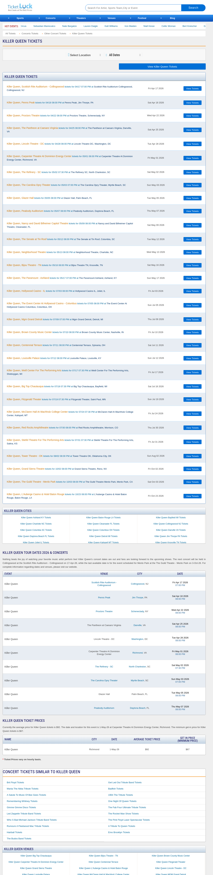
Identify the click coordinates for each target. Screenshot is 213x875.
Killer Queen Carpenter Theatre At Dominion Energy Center (36, 862)
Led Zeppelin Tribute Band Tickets (24, 813)
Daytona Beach (137, 708)
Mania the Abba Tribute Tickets (22, 788)
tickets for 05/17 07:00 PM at (62, 278)
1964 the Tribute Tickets (120, 795)
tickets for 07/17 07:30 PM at (68, 372)
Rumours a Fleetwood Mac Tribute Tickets (28, 826)
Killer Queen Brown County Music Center (171, 856)
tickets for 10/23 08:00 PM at (67, 496)
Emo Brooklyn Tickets (119, 832)
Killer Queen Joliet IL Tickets (36, 542)
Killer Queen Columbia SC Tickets (36, 530)
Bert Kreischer (197, 26)
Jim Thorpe (137, 597)
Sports (20, 18)
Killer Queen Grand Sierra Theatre (36, 868)
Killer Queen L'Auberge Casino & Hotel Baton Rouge (103, 868)
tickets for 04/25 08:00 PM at (69, 130)
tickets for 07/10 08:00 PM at (65, 332)
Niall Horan (156, 26)
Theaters (81, 18)
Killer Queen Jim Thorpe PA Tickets (170, 536)
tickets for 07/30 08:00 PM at (62, 427)
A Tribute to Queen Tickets (121, 826)
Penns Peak (104, 597)
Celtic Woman (176, 26)
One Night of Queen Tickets (122, 801)
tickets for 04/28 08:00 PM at (59, 143)
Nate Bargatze (77, 26)
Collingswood (137, 584)
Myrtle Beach (137, 680)
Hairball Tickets (14, 832)
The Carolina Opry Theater (104, 680)
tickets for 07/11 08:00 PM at (56, 345)
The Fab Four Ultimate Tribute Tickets (127, 807)
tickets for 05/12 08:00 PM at (61, 239)
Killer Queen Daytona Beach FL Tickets (36, 536)
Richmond (137, 652)
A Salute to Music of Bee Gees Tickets (26, 795)
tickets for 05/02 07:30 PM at (58, 172)
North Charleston (137, 666)
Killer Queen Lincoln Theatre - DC (170, 868)
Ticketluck (42, 7)
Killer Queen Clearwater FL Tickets (103, 524)
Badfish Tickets (115, 788)
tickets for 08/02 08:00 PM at (59, 456)
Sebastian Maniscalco (51, 26)
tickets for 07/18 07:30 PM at (57, 386)
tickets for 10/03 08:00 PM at (70, 481)
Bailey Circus (27, 26)
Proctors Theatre (104, 611)
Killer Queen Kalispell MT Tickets (103, 542)
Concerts (51, 18)
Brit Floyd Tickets (15, 782)
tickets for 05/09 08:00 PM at (70, 225)
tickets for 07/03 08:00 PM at (56, 291)
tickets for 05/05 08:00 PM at (49, 198)
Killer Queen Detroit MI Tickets (103, 536)
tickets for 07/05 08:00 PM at (67, 305)
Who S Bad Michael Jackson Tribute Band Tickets (32, 820)
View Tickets (192, 88)
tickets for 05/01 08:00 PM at (70, 158)
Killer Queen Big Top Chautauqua (36, 856)
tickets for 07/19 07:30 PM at (56, 399)
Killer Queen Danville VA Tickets (171, 530)
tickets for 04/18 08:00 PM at (50, 102)
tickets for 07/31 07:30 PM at (70, 442)
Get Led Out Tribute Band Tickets (124, 782)
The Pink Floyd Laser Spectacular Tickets (129, 820)
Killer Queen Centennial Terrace (103, 862)
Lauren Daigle (98, 26)
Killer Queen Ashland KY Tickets (36, 517)
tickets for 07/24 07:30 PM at (70, 413)
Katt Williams (118, 26)
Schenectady (137, 611)
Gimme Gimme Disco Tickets (21, 807)
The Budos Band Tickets (19, 838)
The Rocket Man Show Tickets (123, 813)
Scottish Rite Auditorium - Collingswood (104, 584)
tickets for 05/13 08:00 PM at (60, 252)
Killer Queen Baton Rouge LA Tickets (103, 517)
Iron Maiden (138, 26)
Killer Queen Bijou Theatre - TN (103, 856)
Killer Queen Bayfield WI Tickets (171, 517)
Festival (142, 18)
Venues (112, 18)
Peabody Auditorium (104, 708)
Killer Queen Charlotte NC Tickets (36, 524)
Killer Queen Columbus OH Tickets (103, 530)
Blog (172, 18)
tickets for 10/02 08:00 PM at (57, 468)
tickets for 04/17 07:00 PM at (69, 88)
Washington (137, 639)
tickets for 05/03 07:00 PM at (66, 185)
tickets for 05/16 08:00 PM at (55, 265)
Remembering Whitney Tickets (22, 801)
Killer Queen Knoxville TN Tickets (171, 542)
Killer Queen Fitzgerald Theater (170, 862)
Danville (137, 625)
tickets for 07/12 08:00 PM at (54, 358)
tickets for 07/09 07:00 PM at (55, 319)
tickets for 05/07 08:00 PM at (60, 211)
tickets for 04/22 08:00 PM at (56, 115)
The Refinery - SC (104, 666)
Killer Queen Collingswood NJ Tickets (170, 524)
